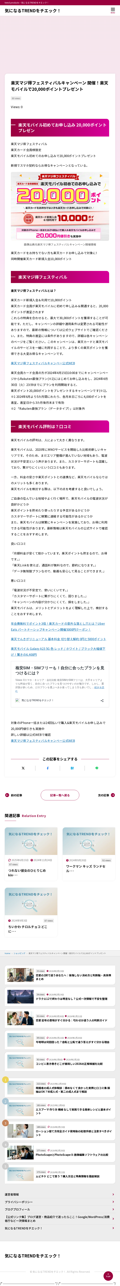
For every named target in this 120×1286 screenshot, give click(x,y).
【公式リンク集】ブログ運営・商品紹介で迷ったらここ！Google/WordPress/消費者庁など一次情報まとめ (57, 1219)
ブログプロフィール (17, 1209)
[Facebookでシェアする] (47, 768)
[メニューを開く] (113, 10)
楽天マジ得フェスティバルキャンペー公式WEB (43, 363)
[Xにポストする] (23, 768)
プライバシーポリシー (19, 1202)
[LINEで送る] (97, 768)
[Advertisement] (60, 42)
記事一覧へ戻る (60, 795)
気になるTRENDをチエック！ (33, 10)
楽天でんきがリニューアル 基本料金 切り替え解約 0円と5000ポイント (58, 639)
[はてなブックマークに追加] (72, 768)
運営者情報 (12, 1194)
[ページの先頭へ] (108, 1276)
